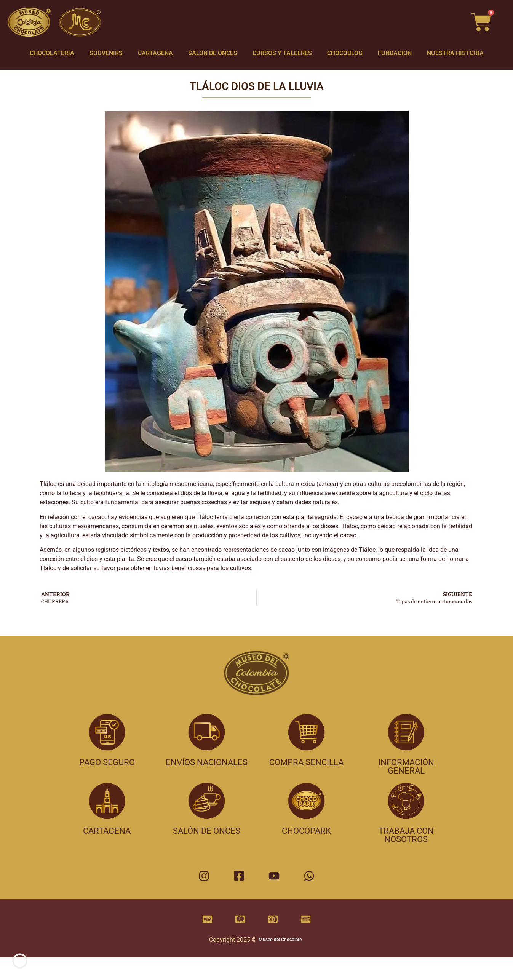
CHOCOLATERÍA (52, 53)
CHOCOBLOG (345, 53)
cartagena (107, 831)
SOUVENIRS (106, 53)
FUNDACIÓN (395, 53)
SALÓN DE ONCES (212, 53)
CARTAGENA (155, 53)
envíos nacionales (207, 762)
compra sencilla (306, 762)
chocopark (306, 831)
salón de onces (206, 831)
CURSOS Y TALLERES (282, 53)
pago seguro (107, 762)
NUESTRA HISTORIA (455, 53)
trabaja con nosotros (406, 835)
